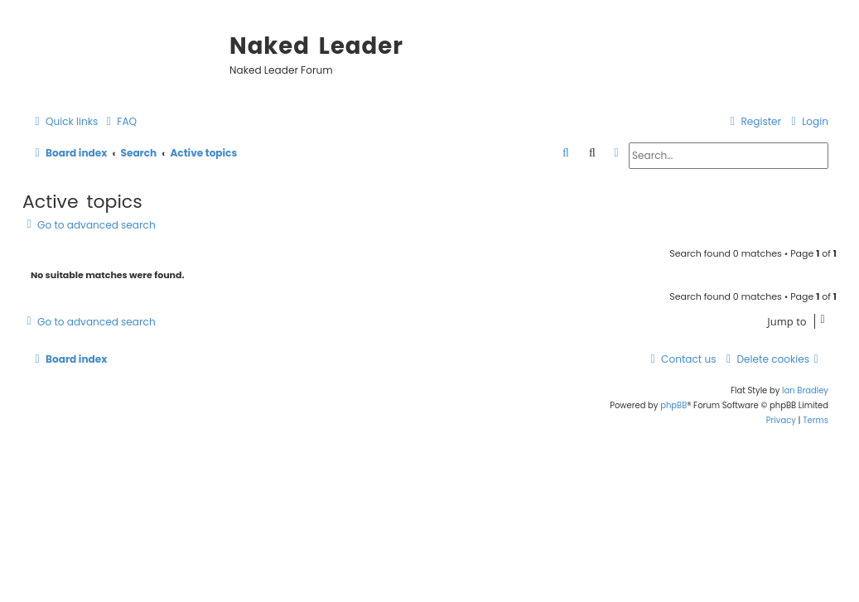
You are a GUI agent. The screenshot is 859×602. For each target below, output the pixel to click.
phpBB (673, 405)
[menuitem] (119, 122)
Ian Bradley (805, 390)
